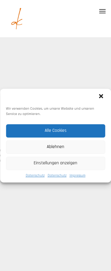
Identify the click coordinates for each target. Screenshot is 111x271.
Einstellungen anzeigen (55, 163)
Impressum (78, 175)
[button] (101, 96)
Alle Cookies (56, 130)
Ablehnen (55, 147)
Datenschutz (35, 175)
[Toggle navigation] (102, 11)
